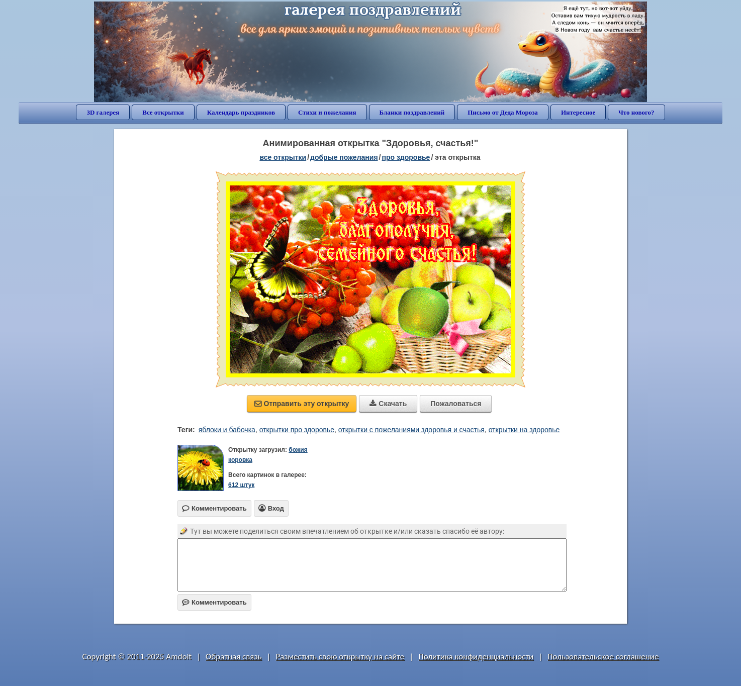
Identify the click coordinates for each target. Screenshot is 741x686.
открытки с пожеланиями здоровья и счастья (411, 430)
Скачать (388, 404)
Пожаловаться (455, 404)
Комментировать (214, 602)
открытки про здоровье (296, 430)
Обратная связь (234, 656)
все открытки (282, 157)
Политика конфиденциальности (475, 656)
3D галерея (102, 112)
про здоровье (406, 157)
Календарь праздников (241, 112)
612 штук (241, 484)
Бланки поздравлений (412, 112)
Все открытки (163, 112)
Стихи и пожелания (327, 112)
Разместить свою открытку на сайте (339, 656)
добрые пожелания (344, 157)
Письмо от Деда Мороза (503, 112)
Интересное (578, 112)
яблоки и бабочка (227, 430)
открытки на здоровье (524, 430)
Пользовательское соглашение (603, 656)
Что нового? (636, 112)
